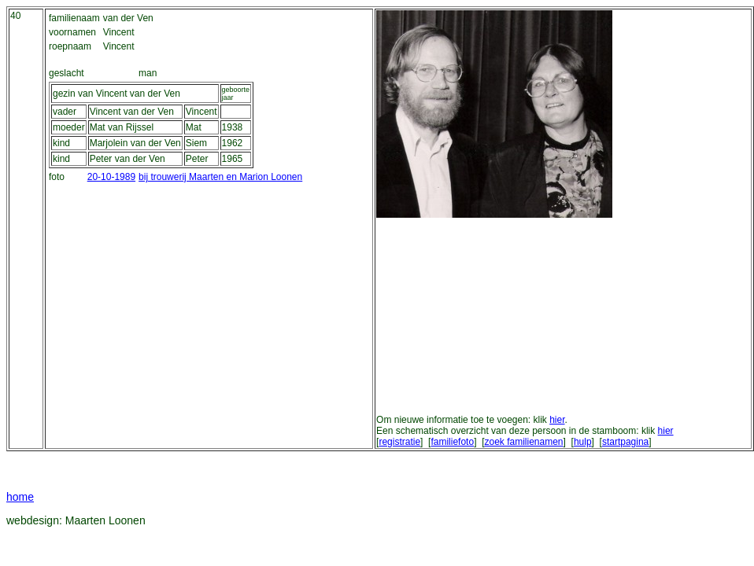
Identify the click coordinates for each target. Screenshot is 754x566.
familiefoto (452, 441)
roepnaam (70, 46)
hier (556, 419)
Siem (196, 143)
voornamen (72, 32)
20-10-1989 (111, 176)
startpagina (625, 441)
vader (64, 111)
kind (61, 143)
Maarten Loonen (105, 520)
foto (57, 176)
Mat (193, 127)
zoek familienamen (523, 441)
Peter (197, 158)
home (20, 497)
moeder (69, 127)
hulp (583, 441)
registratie (399, 441)
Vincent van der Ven (132, 111)
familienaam (74, 18)
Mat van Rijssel (121, 127)
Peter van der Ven (127, 158)
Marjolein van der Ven (135, 143)
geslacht (66, 73)
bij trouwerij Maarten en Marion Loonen (220, 176)
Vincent (201, 111)
